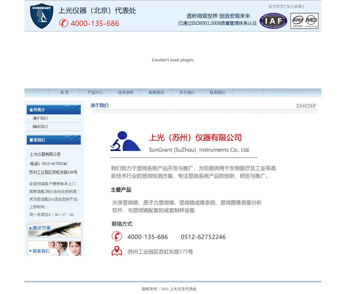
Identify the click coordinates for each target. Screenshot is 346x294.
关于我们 (187, 92)
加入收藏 (294, 6)
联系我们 (217, 92)
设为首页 (276, 6)
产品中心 (95, 92)
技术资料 (126, 92)
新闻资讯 (156, 92)
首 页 (64, 92)
